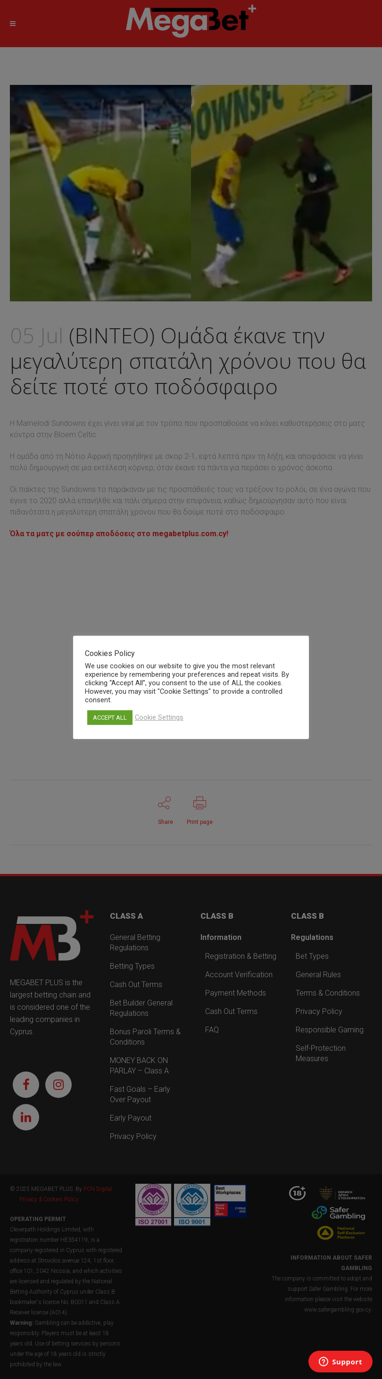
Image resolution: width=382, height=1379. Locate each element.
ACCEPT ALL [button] (110, 717)
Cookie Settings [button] (159, 717)
